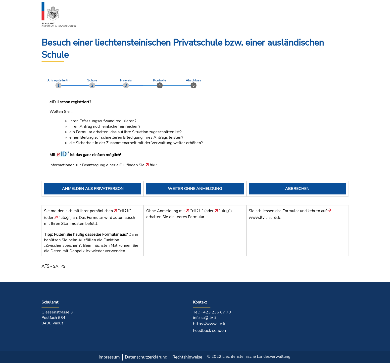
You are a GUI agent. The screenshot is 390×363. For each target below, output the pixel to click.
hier (151, 165)
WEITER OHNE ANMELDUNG (195, 188)
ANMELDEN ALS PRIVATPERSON (93, 188)
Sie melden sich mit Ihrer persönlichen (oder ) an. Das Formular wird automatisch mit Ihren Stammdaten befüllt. (89, 217)
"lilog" (62, 217)
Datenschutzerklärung (146, 357)
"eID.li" (122, 211)
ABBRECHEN (297, 188)
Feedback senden (209, 330)
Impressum (109, 357)
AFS (45, 266)
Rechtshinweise (187, 357)
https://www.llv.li (209, 324)
